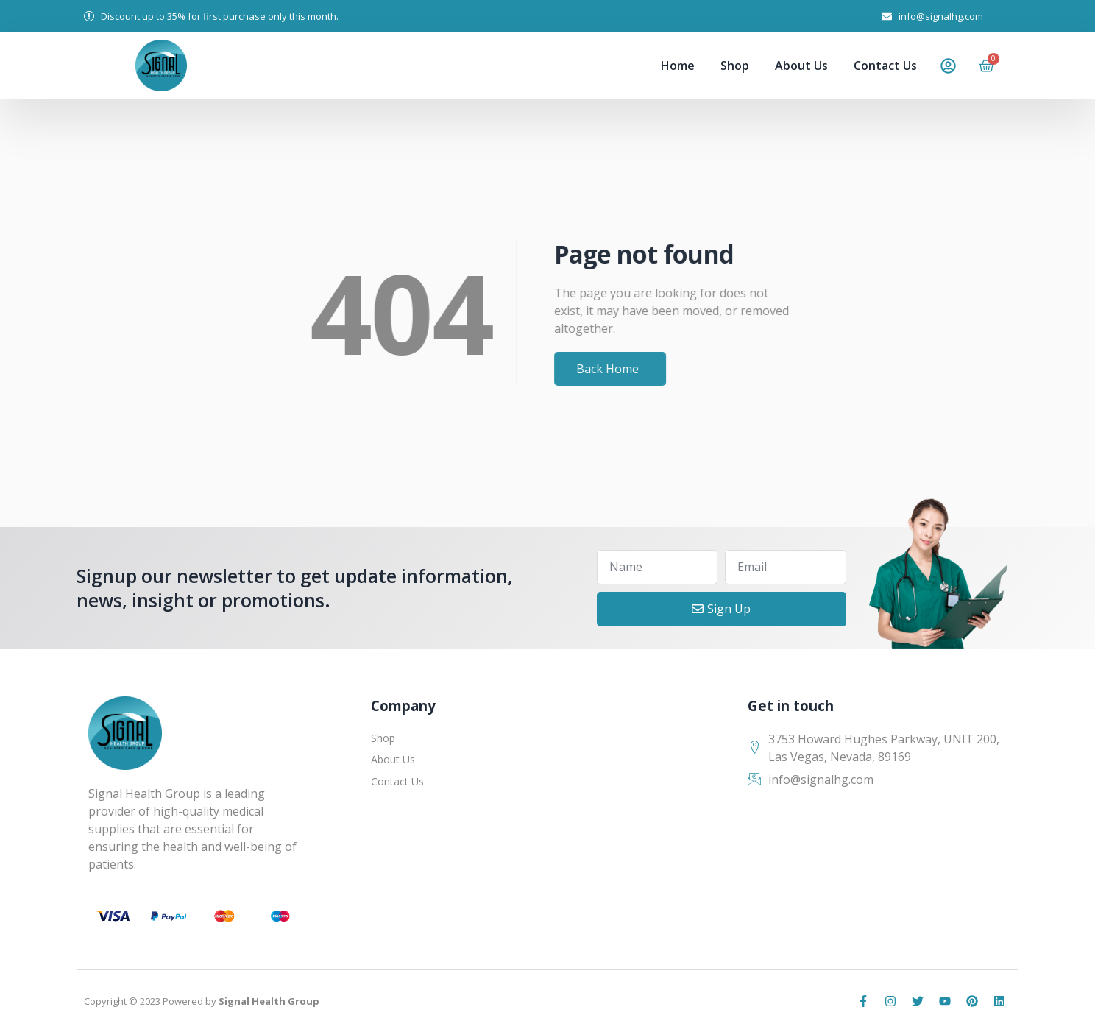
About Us (801, 65)
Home (678, 65)
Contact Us (885, 65)
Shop (734, 65)
